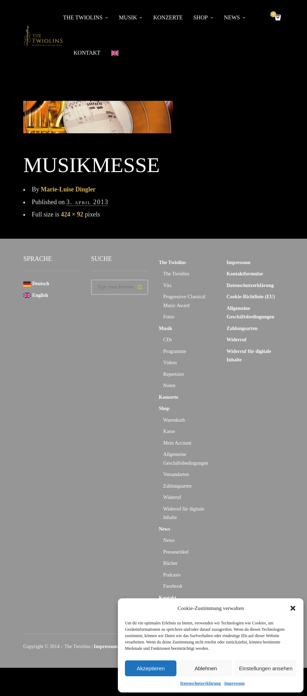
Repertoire (173, 374)
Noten (169, 385)
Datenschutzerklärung (200, 683)
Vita (167, 285)
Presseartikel (176, 552)
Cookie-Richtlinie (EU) (251, 296)
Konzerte (167, 17)
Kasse (169, 431)
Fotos (168, 316)
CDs (167, 339)
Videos (170, 362)
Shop (200, 17)
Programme (174, 351)
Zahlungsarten (177, 486)
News (232, 17)
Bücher (170, 563)
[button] (292, 608)
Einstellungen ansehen (266, 668)
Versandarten (176, 474)
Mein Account (177, 443)
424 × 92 (72, 214)
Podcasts (172, 575)
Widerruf (172, 497)
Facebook (172, 586)
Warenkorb (174, 420)
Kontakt (87, 53)
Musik (128, 17)
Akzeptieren (150, 668)
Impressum (234, 683)
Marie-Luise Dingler (68, 189)
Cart (274, 15)
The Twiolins (83, 17)
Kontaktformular (245, 273)
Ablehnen (205, 668)
